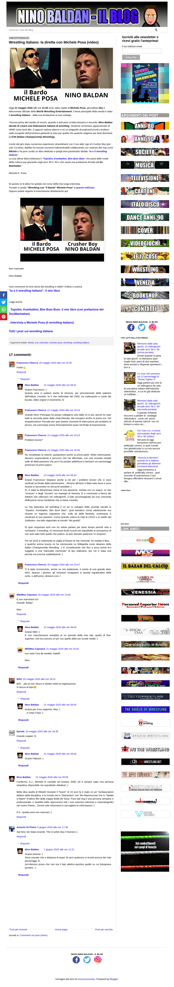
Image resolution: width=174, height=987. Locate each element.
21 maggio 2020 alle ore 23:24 (63, 410)
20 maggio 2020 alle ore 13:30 (55, 362)
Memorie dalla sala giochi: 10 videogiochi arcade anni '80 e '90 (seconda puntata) (148, 405)
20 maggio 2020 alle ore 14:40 (54, 594)
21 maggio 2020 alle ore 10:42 (62, 648)
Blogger (114, 979)
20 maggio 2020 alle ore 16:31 (39, 679)
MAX (19, 679)
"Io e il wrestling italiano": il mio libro (34, 290)
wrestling (67, 342)
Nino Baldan (32, 385)
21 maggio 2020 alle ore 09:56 (52, 777)
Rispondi (21, 372)
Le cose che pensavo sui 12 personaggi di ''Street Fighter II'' (148, 376)
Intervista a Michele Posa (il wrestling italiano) (42, 322)
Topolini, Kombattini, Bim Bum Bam (63, 158)
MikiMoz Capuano (27, 594)
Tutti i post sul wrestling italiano (31, 331)
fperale (20, 731)
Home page (61, 929)
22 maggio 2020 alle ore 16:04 (63, 450)
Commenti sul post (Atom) (34, 935)
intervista (43, 342)
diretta (31, 342)
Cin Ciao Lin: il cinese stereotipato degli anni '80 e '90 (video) (149, 433)
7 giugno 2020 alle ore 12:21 (59, 849)
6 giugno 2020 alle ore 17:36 (52, 827)
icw (36, 342)
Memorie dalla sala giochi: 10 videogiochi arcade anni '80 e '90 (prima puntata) (148, 348)
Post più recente (18, 929)
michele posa (55, 342)
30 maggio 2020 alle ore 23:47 (63, 564)
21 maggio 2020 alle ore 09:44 (60, 627)
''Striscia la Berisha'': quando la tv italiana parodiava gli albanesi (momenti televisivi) (149, 462)
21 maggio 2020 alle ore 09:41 (60, 385)
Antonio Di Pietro (26, 827)
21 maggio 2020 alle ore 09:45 (60, 704)
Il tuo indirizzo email (132, 46)
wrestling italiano (81, 342)
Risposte (25, 379)
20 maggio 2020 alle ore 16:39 (41, 731)
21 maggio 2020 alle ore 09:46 (60, 753)
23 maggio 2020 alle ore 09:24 (60, 475)
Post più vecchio (104, 929)
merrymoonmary (86, 979)
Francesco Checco (27, 362)
